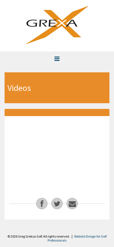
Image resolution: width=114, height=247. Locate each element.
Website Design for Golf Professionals (77, 238)
